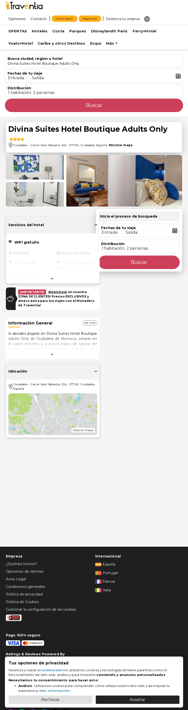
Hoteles (39, 31)
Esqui (95, 43)
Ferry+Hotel (144, 31)
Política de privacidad (24, 594)
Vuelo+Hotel (20, 43)
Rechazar (50, 699)
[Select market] (147, 19)
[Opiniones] (17, 19)
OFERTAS (17, 31)
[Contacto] (38, 19)
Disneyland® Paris (109, 31)
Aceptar (137, 699)
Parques (77, 31)
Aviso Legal (16, 579)
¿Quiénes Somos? (21, 564)
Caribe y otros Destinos (61, 43)
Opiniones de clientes (24, 571)
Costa (58, 31)
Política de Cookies (22, 602)
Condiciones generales (25, 586)
